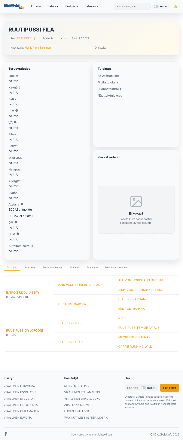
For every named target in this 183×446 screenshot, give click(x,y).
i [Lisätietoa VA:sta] (15, 122)
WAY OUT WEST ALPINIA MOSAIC (86, 418)
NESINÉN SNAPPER (76, 387)
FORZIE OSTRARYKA (71, 305)
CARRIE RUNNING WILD (135, 348)
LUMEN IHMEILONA (77, 412)
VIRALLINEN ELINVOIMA (19, 387)
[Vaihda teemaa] (175, 6)
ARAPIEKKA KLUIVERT (78, 406)
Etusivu (36, 6)
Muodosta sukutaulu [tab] (136, 268)
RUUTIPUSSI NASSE (70, 324)
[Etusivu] (14, 6)
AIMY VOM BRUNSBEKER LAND (140, 291)
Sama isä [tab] (87, 268)
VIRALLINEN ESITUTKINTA (21, 406)
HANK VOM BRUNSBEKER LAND (79, 286)
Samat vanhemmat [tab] (61, 268)
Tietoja (51, 6)
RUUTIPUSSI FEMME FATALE (138, 329)
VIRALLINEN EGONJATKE (20, 393)
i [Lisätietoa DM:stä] (16, 222)
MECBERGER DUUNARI (134, 338)
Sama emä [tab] (108, 268)
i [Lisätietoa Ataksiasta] (21, 204)
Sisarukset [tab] (35, 268)
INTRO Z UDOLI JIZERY (22, 294)
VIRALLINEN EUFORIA (18, 418)
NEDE (122, 319)
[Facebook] (6, 435)
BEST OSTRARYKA (131, 310)
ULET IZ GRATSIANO (133, 300)
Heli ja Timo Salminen (38, 47)
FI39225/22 (24, 38)
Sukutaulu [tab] (14, 268)
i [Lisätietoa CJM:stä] (17, 233)
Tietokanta (91, 6)
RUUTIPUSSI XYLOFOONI (24, 332)
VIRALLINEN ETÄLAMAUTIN (21, 412)
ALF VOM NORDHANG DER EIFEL (141, 281)
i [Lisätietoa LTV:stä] (16, 110)
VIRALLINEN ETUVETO (18, 399)
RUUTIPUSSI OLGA (70, 343)
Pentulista (71, 6)
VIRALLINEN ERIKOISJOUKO (82, 399)
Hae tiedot (169, 388)
